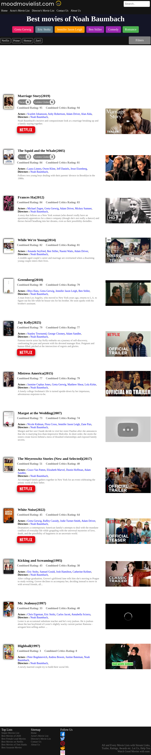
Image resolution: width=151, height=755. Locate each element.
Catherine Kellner (82, 571)
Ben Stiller (52, 251)
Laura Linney (34, 168)
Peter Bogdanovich (37, 657)
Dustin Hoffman (74, 469)
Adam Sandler (73, 333)
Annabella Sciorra (80, 614)
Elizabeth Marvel (56, 469)
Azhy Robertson (56, 113)
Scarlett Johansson (37, 113)
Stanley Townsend (37, 333)
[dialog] (24, 102)
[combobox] (130, 4)
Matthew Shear (75, 384)
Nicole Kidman (35, 424)
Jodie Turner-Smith (70, 520)
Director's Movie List (43, 10)
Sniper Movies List (10, 733)
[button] (44, 102)
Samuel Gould (47, 571)
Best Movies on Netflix (12, 741)
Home (4, 10)
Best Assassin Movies (11, 747)
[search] (137, 4)
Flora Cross (51, 424)
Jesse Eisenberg (78, 168)
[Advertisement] (75, 67)
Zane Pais (86, 424)
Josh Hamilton (63, 571)
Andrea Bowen (56, 657)
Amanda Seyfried (36, 251)
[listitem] (23, 30)
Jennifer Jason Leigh (66, 290)
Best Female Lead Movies (13, 739)
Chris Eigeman (35, 614)
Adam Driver (73, 113)
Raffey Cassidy (51, 520)
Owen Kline (49, 168)
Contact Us (62, 10)
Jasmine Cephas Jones (39, 384)
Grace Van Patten (36, 469)
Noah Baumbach (39, 117)
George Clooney (56, 333)
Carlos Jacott (63, 614)
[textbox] (130, 4)
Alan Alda (86, 113)
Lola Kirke (90, 384)
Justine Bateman (74, 657)
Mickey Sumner (83, 208)
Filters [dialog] (140, 40)
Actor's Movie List (20, 10)
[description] (29, 107)
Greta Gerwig (51, 208)
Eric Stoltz (32, 571)
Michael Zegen (35, 208)
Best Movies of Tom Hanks (14, 744)
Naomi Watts (66, 251)
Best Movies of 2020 (11, 736)
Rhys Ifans (33, 290)
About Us (76, 10)
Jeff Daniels (63, 168)
